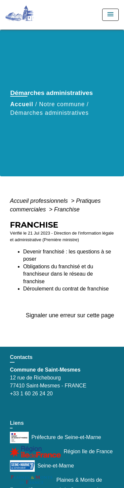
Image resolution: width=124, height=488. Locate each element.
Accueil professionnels (39, 201)
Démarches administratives (49, 113)
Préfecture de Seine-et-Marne (55, 437)
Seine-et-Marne (42, 466)
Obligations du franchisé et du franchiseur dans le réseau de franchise (58, 274)
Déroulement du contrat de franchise (66, 288)
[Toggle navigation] (110, 15)
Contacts (21, 357)
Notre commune (62, 104)
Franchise (66, 209)
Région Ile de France (61, 452)
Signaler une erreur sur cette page (70, 315)
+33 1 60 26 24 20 (31, 393)
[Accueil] (30, 14)
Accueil (21, 104)
